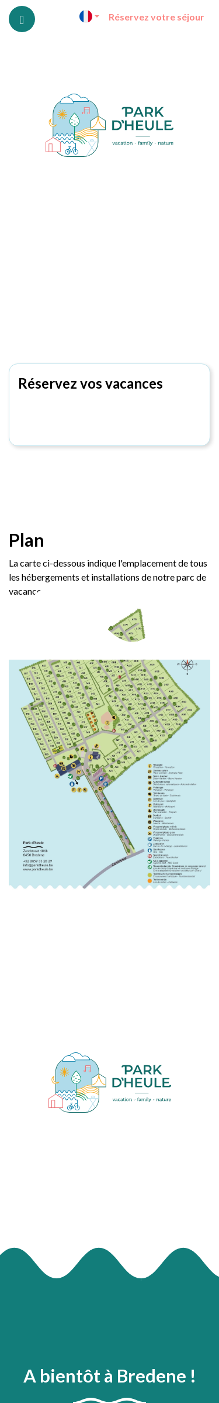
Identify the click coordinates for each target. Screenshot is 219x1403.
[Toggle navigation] (22, 19)
